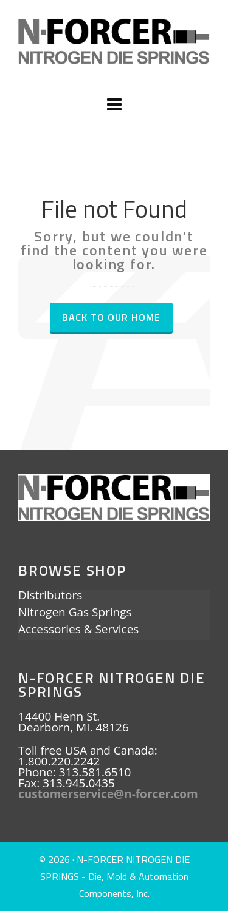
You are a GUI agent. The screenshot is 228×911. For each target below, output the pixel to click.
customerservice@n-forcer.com (108, 794)
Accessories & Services (78, 630)
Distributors (50, 596)
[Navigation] (114, 104)
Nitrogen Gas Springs (75, 613)
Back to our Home (111, 317)
